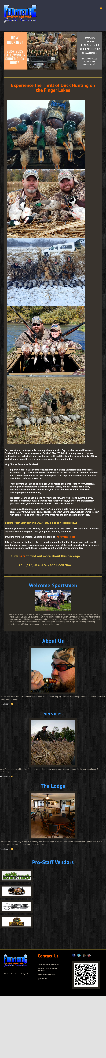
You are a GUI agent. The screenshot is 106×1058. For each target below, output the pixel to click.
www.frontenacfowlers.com (46, 974)
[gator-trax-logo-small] (16, 872)
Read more (5, 704)
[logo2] (16, 887)
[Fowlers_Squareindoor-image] (53, 794)
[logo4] (16, 918)
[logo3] (16, 903)
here (22, 556)
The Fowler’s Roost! (65, 536)
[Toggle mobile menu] (101, 7)
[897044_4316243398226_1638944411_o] (53, 591)
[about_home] (53, 648)
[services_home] (53, 721)
